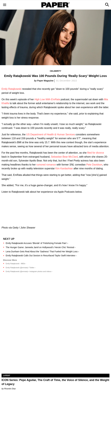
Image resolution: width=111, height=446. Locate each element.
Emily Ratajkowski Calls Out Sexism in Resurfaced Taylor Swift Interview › (41, 255)
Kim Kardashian (64, 168)
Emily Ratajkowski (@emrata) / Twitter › (20, 267)
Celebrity (55, 71)
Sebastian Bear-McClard (64, 156)
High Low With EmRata (47, 99)
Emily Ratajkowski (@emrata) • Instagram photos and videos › (29, 271)
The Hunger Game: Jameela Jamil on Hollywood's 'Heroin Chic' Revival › (40, 247)
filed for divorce (95, 152)
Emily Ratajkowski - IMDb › (16, 263)
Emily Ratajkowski (11, 89)
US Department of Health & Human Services (50, 134)
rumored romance (46, 164)
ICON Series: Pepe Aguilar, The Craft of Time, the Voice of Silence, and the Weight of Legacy (55, 381)
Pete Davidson (94, 164)
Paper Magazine (45, 80)
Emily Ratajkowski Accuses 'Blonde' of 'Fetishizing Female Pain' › (37, 243)
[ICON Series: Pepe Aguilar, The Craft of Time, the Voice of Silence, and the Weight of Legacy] (55, 347)
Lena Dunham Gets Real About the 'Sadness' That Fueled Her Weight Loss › (42, 251)
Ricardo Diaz (10, 388)
